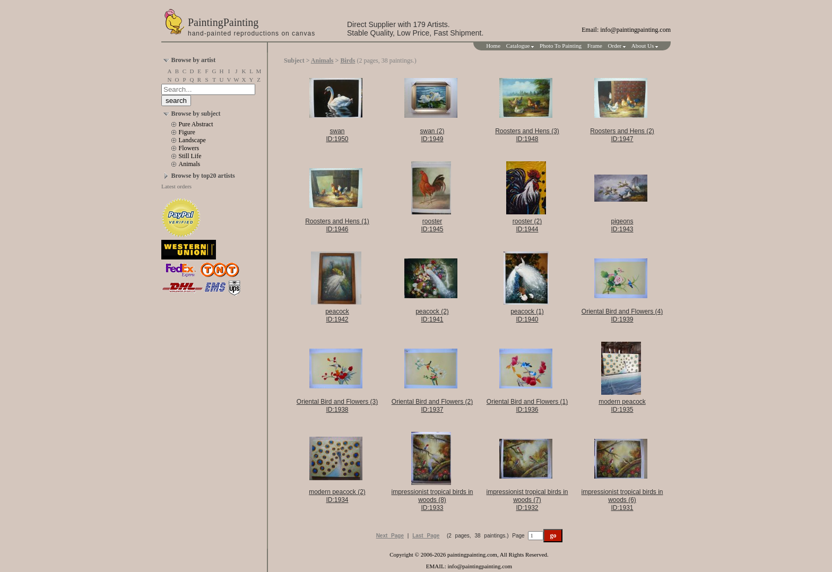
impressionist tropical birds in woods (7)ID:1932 (527, 500)
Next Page (390, 536)
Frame (594, 45)
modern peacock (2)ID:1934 (337, 496)
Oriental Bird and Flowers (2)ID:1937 (432, 405)
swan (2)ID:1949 (432, 135)
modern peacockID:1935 (622, 405)
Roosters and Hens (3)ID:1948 (527, 135)
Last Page (425, 536)
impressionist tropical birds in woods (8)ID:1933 (432, 500)
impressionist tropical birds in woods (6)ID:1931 (622, 500)
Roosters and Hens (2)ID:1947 (622, 135)
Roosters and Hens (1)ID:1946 (337, 225)
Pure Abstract (196, 124)
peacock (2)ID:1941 (432, 315)
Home (493, 45)
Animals (190, 164)
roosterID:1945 (432, 225)
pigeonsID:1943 (622, 225)
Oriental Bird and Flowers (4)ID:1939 (622, 315)
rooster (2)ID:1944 (527, 225)
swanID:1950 (337, 135)
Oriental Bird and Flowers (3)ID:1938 (337, 405)
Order (617, 45)
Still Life (190, 156)
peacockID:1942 (337, 315)
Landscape (192, 140)
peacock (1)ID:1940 (527, 315)
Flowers (189, 148)
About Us (644, 45)
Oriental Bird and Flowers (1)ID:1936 (527, 405)
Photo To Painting (561, 45)
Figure (187, 132)
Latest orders (176, 186)
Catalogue (520, 45)
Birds (347, 60)
